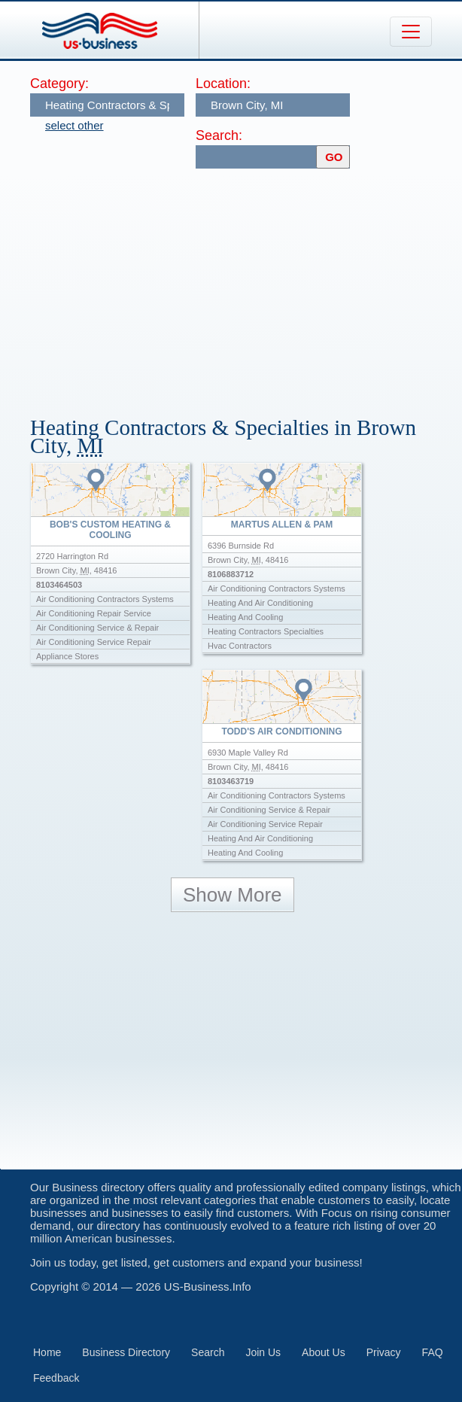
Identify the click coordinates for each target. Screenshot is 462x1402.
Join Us (263, 1352)
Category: (59, 83)
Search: (219, 135)
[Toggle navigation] (411, 32)
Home (47, 1352)
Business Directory (126, 1352)
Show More (232, 894)
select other (74, 125)
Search (207, 1352)
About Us (323, 1352)
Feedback (56, 1378)
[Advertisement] (246, 285)
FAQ (432, 1352)
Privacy (383, 1352)
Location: (223, 83)
